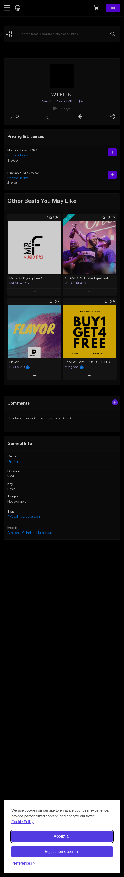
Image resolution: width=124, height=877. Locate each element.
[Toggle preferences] (23, 863)
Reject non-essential (62, 851)
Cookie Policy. (22, 822)
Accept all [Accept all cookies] (62, 836)
